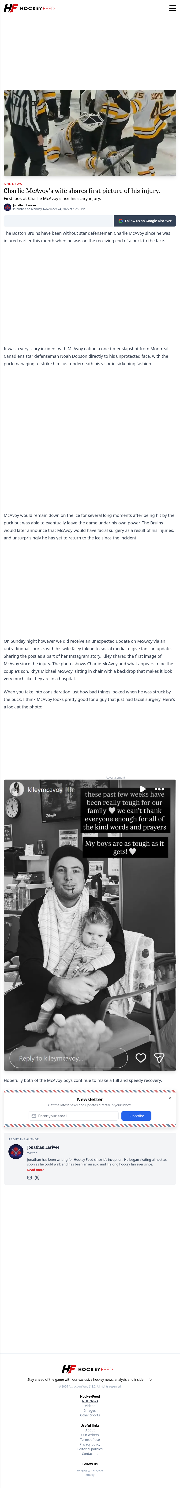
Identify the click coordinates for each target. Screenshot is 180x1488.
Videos (90, 1405)
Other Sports (90, 1415)
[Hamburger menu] (172, 8)
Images (90, 1410)
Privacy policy (90, 1444)
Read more (35, 1170)
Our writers (90, 1435)
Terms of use (90, 1439)
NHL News (90, 1401)
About (90, 1430)
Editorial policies (89, 1449)
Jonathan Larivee (24, 205)
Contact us (90, 1453)
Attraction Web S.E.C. (82, 1386)
